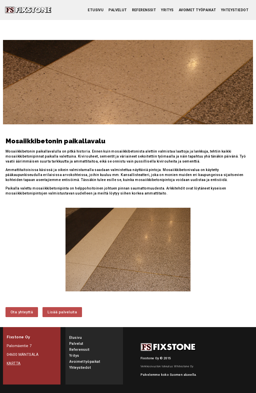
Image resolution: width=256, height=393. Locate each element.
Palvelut (117, 10)
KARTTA (14, 363)
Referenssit (144, 10)
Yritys (167, 10)
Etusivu (96, 10)
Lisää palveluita (62, 312)
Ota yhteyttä (21, 312)
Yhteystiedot (234, 10)
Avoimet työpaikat (197, 10)
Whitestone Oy (183, 366)
